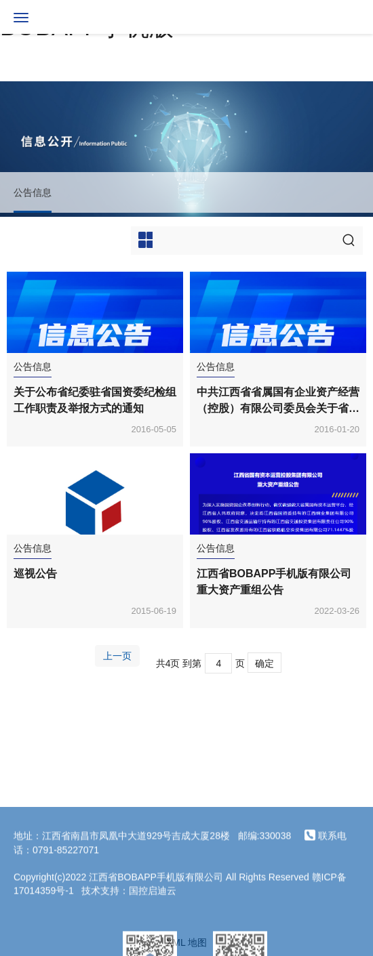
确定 (264, 663)
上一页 (117, 655)
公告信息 (33, 192)
